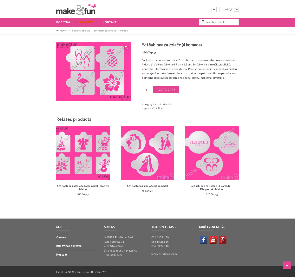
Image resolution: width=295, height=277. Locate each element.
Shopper (78, 271)
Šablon (159, 108)
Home (63, 30)
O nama (61, 236)
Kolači (151, 108)
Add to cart (166, 89)
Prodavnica (84, 22)
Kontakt (110, 22)
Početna (63, 22)
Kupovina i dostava (69, 245)
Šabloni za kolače (81, 30)
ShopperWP (100, 271)
